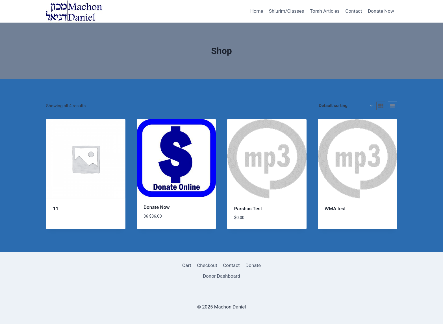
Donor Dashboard (221, 276)
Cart (186, 265)
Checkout (207, 265)
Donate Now (381, 11)
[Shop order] (345, 106)
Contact (353, 11)
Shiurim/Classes (286, 11)
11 (55, 208)
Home (256, 11)
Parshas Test (248, 208)
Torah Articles (325, 11)
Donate (253, 265)
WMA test (335, 208)
